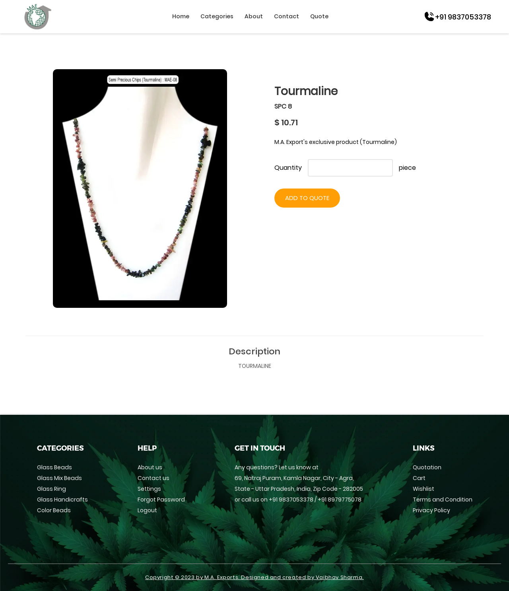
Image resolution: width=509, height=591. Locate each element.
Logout (147, 510)
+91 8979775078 (339, 500)
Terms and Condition (442, 500)
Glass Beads (54, 467)
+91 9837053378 (291, 500)
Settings (149, 489)
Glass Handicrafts (62, 500)
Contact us (153, 478)
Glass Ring (51, 489)
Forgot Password (161, 500)
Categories (216, 16)
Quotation (427, 467)
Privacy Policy (431, 510)
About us (150, 467)
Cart (419, 478)
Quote (319, 16)
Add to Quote (307, 198)
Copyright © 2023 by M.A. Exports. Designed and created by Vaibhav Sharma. (254, 577)
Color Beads (54, 510)
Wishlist (423, 489)
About (254, 16)
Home (180, 16)
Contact (286, 16)
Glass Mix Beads (59, 478)
